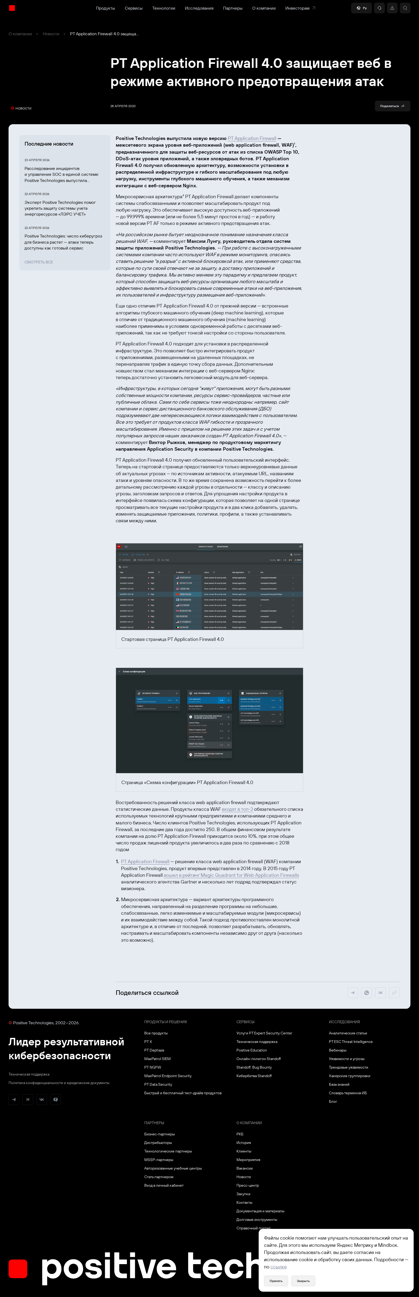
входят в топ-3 (237, 809)
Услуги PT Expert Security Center (264, 1033)
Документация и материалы (260, 1211)
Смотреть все (39, 262)
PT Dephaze (154, 1050)
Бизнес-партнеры (159, 1134)
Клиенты (243, 1151)
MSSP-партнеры (158, 1159)
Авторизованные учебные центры (173, 1168)
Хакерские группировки (349, 1075)
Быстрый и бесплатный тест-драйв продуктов (183, 1092)
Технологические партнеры (168, 1151)
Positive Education (251, 1050)
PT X (148, 1041)
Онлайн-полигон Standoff (258, 1058)
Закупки (243, 1193)
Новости (51, 33)
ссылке (278, 1267)
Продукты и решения (165, 1021)
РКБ (239, 1134)
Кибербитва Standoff (254, 1075)
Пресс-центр (247, 1185)
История (243, 1142)
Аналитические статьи (348, 1033)
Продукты (105, 8)
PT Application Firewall (252, 138)
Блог (333, 1101)
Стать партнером (158, 1176)
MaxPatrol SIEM (157, 1058)
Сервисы (134, 8)
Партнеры (233, 8)
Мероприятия (248, 1159)
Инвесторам (300, 8)
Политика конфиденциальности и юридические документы (59, 1082)
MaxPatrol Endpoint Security (168, 1075)
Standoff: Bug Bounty (254, 1067)
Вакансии (244, 1168)
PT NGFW (152, 1067)
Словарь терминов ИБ (348, 1092)
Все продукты (156, 1033)
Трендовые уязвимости (348, 1067)
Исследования (199, 8)
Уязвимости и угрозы (346, 1058)
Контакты (244, 1202)
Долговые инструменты (256, 1219)
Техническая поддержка (29, 1074)
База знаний (339, 1084)
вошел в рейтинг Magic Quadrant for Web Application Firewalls (231, 875)
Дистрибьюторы (158, 1142)
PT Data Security (158, 1084)
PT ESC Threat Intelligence (351, 1041)
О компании (264, 8)
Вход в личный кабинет (164, 1185)
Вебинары (337, 1050)
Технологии (163, 8)
